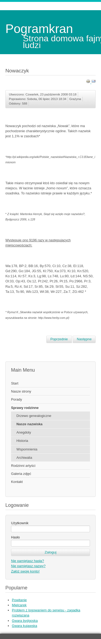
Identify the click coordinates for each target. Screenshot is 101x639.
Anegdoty (23, 432)
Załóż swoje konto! (25, 571)
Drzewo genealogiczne (33, 416)
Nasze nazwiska (29, 424)
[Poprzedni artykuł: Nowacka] (59, 339)
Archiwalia (24, 458)
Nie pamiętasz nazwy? (28, 566)
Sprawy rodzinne (25, 408)
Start (14, 383)
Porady (16, 399)
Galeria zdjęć (21, 474)
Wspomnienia (26, 449)
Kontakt (17, 482)
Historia (22, 441)
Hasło (15, 537)
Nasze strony (21, 391)
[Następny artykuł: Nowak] (84, 339)
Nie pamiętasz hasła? (27, 561)
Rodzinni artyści (23, 466)
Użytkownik (20, 523)
